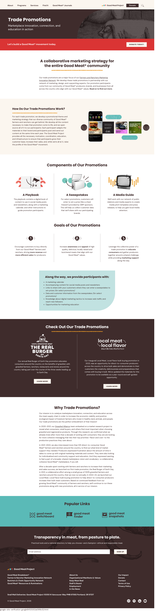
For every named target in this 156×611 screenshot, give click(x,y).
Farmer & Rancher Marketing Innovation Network (29, 578)
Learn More (42, 381)
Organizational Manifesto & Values (85, 578)
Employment (75, 586)
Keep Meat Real (76, 580)
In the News (74, 589)
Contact (122, 580)
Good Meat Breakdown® (18, 575)
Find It (45, 5)
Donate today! (136, 44)
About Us (73, 575)
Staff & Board (75, 583)
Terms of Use (124, 583)
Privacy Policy (124, 586)
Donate (132, 5)
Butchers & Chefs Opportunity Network (25, 580)
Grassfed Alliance (62, 426)
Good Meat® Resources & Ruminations (24, 583)
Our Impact (123, 575)
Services (34, 5)
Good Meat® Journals (62, 5)
